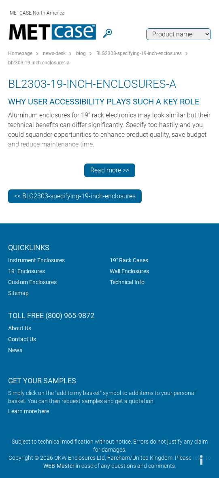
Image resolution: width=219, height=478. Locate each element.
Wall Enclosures (129, 271)
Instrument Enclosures (36, 260)
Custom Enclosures (32, 282)
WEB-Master (58, 466)
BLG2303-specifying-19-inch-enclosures (139, 53)
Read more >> (109, 170)
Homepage (20, 53)
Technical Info (127, 282)
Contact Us (22, 339)
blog (81, 53)
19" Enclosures (26, 271)
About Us (19, 328)
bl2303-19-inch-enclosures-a (39, 63)
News (15, 350)
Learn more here (28, 411)
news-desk (54, 53)
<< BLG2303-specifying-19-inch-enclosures (75, 196)
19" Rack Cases (129, 260)
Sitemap (18, 293)
